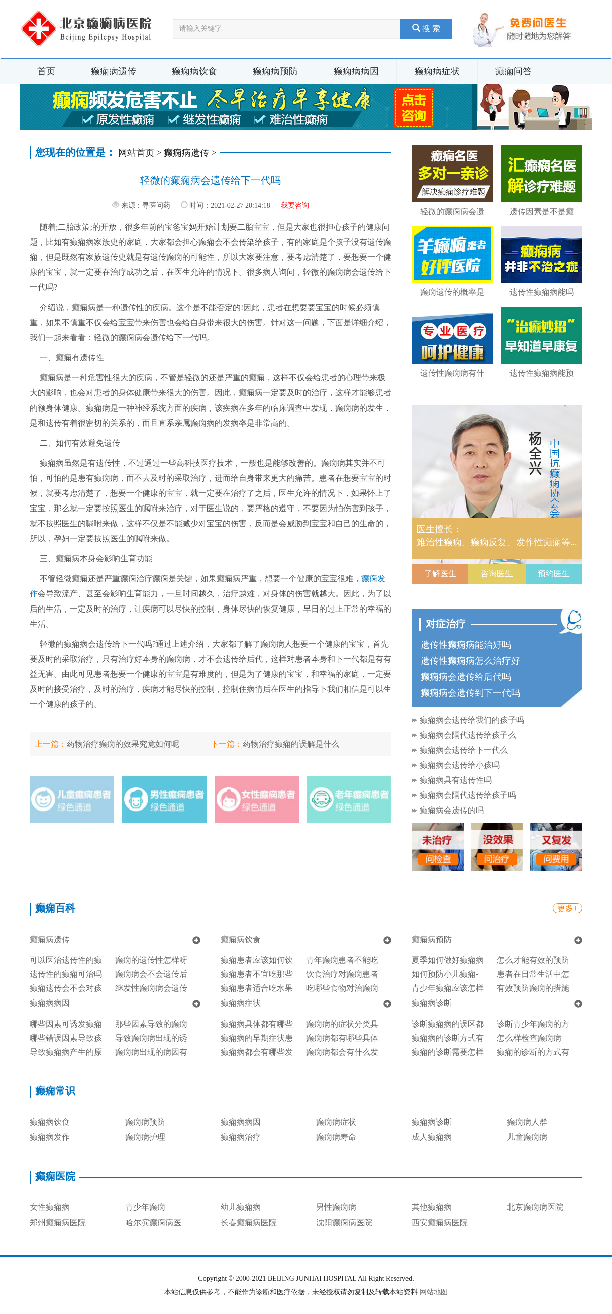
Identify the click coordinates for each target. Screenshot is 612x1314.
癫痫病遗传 (113, 71)
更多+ (567, 908)
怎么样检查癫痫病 (529, 1038)
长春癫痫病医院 (249, 1222)
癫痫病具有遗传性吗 (456, 780)
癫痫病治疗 (241, 1137)
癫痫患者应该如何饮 (257, 960)
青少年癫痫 (145, 1207)
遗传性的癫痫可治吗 (66, 974)
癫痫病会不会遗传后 (151, 974)
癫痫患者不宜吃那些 (257, 974)
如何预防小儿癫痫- (445, 974)
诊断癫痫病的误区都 (448, 1024)
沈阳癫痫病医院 (344, 1222)
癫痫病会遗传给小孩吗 (460, 765)
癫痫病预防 (275, 71)
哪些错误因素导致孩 (66, 1038)
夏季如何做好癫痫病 (448, 960)
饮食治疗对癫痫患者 (342, 974)
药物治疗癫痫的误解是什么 (291, 744)
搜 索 (426, 28)
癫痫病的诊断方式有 (448, 1038)
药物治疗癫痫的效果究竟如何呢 (123, 744)
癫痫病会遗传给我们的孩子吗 (472, 720)
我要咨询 (295, 205)
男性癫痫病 (336, 1207)
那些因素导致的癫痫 (151, 1024)
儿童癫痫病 (527, 1137)
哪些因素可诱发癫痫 (66, 1024)
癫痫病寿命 (336, 1137)
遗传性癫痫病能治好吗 (466, 645)
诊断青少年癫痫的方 (533, 1024)
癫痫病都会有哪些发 (257, 1052)
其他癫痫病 (432, 1207)
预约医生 (554, 573)
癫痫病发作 (50, 1137)
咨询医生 (497, 573)
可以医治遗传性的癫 (66, 960)
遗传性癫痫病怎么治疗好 (470, 661)
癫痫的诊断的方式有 (533, 1052)
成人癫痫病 (432, 1137)
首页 (46, 71)
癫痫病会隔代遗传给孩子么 (468, 735)
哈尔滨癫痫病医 (153, 1222)
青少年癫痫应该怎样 (448, 988)
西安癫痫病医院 (440, 1222)
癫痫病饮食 (194, 71)
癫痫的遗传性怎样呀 (151, 960)
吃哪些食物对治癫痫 (342, 988)
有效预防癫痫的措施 (533, 988)
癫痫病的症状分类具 (342, 1024)
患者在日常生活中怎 (533, 974)
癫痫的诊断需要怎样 (448, 1052)
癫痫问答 (513, 71)
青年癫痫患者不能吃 (342, 960)
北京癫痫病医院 (535, 1207)
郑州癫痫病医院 (58, 1222)
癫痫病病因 (356, 71)
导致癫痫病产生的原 (66, 1052)
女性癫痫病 (50, 1207)
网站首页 (136, 153)
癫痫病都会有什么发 (342, 1052)
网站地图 (434, 1292)
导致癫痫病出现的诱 (151, 1038)
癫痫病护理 (145, 1137)
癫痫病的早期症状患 (257, 1038)
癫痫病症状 (437, 71)
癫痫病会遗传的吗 (452, 810)
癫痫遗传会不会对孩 (66, 988)
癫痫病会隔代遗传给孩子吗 (468, 795)
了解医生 (440, 573)
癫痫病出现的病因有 (151, 1052)
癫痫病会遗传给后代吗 (466, 677)
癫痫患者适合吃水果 (257, 988)
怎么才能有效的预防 (533, 960)
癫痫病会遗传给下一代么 (464, 750)
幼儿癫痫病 (241, 1207)
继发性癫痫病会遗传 (151, 988)
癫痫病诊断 (432, 1003)
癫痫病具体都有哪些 (257, 1024)
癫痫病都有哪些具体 (342, 1038)
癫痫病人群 (527, 1122)
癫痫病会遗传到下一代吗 (470, 693)
